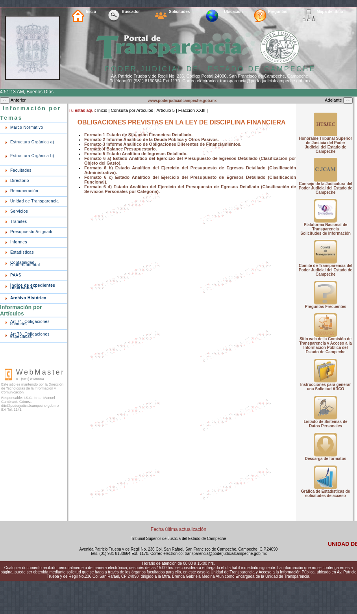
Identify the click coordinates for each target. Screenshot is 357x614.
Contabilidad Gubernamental (25, 263)
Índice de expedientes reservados (32, 286)
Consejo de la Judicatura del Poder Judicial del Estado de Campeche (325, 188)
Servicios (19, 211)
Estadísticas (22, 252)
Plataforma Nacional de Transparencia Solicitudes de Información (325, 229)
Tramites (18, 221)
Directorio (19, 180)
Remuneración (24, 191)
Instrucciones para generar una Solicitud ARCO (325, 386)
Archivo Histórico (28, 298)
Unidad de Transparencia (34, 201)
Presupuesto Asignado (32, 232)
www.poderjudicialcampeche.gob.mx (182, 100)
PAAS (15, 275)
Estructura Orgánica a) (32, 142)
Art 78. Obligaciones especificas (30, 335)
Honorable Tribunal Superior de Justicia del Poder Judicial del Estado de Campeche (325, 145)
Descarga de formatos (325, 458)
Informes (18, 242)
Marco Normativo (26, 127)
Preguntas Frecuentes (325, 306)
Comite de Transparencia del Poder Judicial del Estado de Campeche (325, 269)
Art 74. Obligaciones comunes (30, 322)
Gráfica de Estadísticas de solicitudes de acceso (325, 493)
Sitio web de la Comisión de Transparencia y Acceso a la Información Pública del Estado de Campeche (325, 345)
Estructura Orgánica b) (32, 156)
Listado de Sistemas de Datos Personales (325, 423)
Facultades (20, 170)
